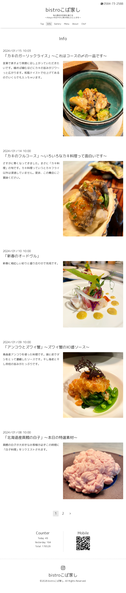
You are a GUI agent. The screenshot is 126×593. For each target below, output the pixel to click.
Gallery (57, 23)
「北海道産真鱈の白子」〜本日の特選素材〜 (40, 437)
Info (49, 23)
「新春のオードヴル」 (22, 255)
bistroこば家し (63, 9)
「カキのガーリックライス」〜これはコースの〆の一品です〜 (55, 55)
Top (42, 23)
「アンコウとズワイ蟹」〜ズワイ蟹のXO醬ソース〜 (46, 347)
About (75, 23)
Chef (83, 23)
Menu (66, 23)
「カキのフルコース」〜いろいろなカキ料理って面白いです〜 (55, 155)
